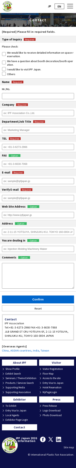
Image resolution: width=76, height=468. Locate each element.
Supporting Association (18, 392)
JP (49, 6)
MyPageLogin (50, 392)
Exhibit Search (13, 373)
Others (11, 74)
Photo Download (52, 415)
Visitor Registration (53, 368)
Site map (69, 447)
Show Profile (12, 368)
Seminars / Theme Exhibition (20, 378)
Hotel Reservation (52, 387)
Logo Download (51, 410)
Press (56, 399)
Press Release (50, 405)
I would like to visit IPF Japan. (24, 69)
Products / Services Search (19, 382)
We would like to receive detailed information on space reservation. (40, 54)
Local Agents (12, 415)
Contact (19, 427)
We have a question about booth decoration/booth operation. (40, 62)
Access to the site (51, 378)
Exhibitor (19, 399)
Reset (38, 308)
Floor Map (48, 373)
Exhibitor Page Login (16, 419)
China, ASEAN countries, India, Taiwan (25, 350)
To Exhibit (10, 405)
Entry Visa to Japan (53, 382)
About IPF (19, 363)
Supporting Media (15, 387)
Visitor (56, 363)
